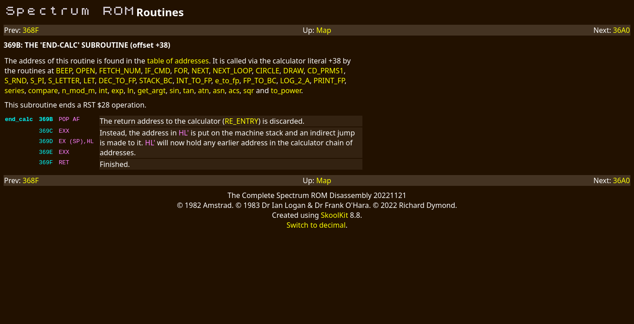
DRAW (293, 71)
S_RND (15, 81)
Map (323, 30)
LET (89, 81)
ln (130, 90)
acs (233, 90)
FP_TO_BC (260, 81)
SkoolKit (334, 215)
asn (219, 90)
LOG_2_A (295, 81)
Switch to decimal (315, 225)
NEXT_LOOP (232, 71)
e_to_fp (227, 81)
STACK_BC (156, 81)
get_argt (152, 90)
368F (30, 30)
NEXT (200, 71)
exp (118, 90)
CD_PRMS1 (326, 71)
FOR (181, 71)
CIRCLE (267, 71)
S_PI (38, 81)
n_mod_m (78, 90)
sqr (248, 90)
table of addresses (178, 61)
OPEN (85, 71)
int (102, 90)
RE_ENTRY (242, 121)
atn (203, 90)
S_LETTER (64, 81)
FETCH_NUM (120, 71)
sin (174, 90)
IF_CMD (157, 71)
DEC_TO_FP (116, 81)
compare (43, 90)
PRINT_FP (328, 81)
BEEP (64, 71)
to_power (286, 90)
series (14, 90)
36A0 (621, 30)
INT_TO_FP (193, 81)
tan (188, 90)
